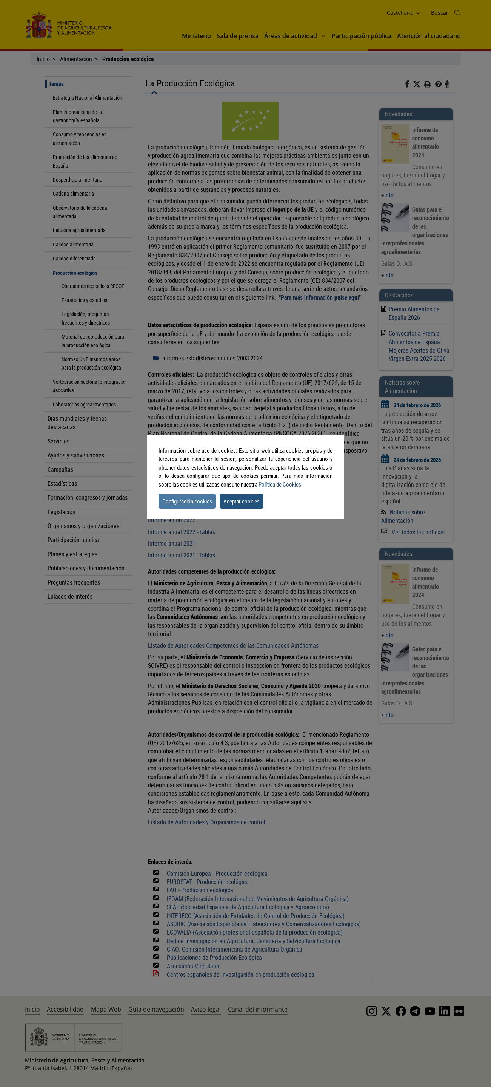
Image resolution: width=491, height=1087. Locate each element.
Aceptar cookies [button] (241, 501)
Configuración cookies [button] (187, 501)
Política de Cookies (280, 484)
